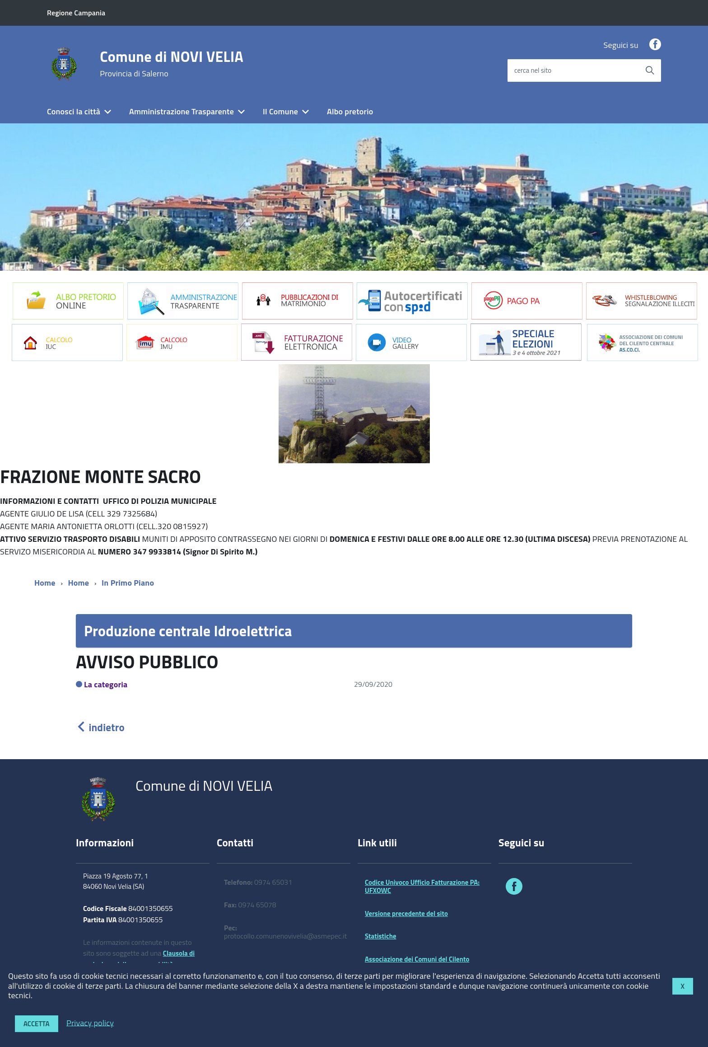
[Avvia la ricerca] (649, 70)
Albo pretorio (350, 111)
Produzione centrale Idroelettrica (188, 631)
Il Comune (280, 111)
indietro (100, 727)
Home (45, 583)
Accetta (36, 1024)
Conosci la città (73, 111)
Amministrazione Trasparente (181, 111)
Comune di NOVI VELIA (171, 63)
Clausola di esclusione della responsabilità (139, 959)
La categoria (106, 684)
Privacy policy (90, 1022)
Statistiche (380, 936)
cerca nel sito (532, 70)
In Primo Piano (128, 583)
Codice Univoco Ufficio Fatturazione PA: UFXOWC (422, 886)
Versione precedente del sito (406, 913)
